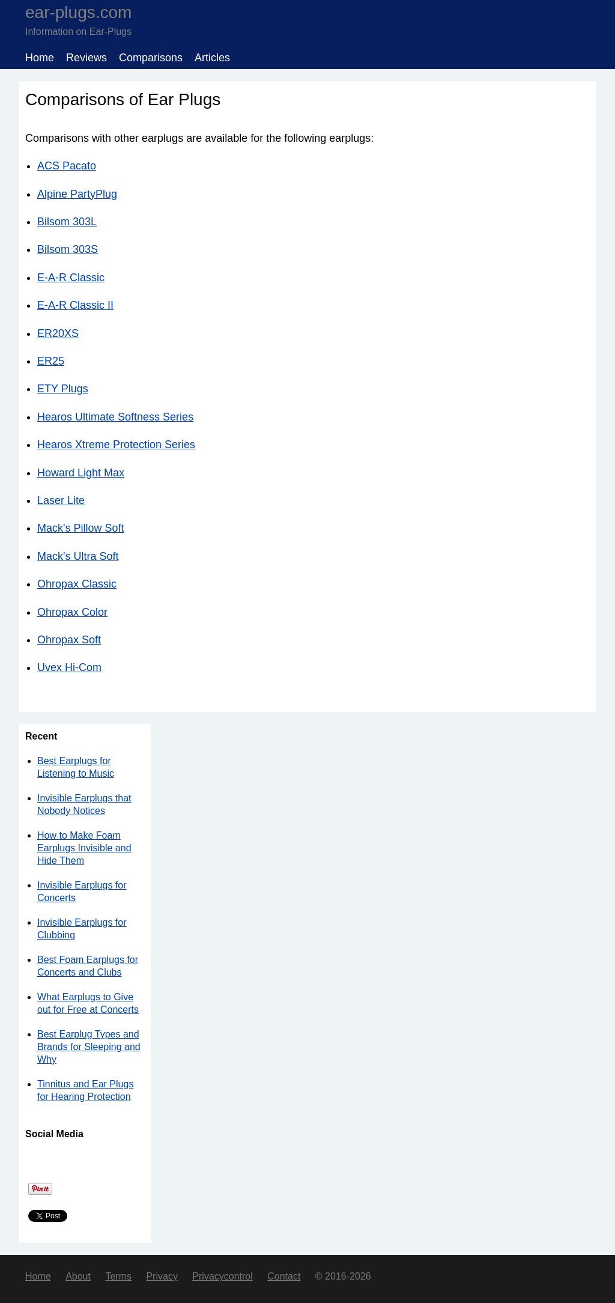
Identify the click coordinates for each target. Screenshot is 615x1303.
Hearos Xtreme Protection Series (116, 445)
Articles (212, 58)
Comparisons (151, 58)
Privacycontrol (222, 1276)
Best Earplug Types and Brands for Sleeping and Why (89, 1047)
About (78, 1276)
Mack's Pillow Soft (80, 528)
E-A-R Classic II (75, 305)
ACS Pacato (66, 166)
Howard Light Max (80, 473)
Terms (118, 1276)
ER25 (50, 361)
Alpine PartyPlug (77, 194)
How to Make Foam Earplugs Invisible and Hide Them (84, 848)
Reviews (86, 58)
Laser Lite (61, 500)
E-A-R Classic (71, 278)
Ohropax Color (72, 612)
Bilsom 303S (67, 249)
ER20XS (58, 333)
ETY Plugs (62, 389)
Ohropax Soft (69, 640)
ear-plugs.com (78, 12)
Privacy (161, 1276)
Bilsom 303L (67, 222)
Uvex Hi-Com (69, 667)
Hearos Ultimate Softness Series (115, 417)
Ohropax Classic (77, 584)
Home (39, 58)
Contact (283, 1276)
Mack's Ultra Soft (77, 556)
